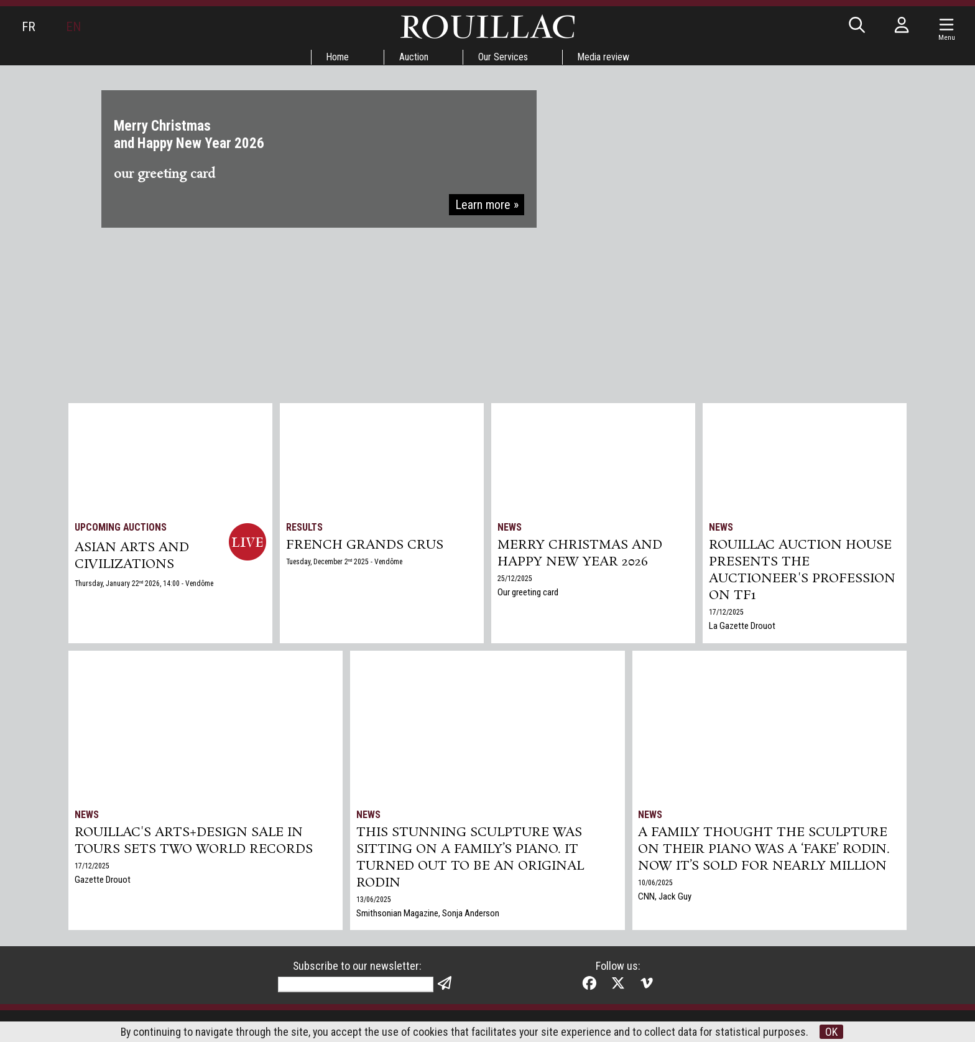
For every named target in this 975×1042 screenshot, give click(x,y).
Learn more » (487, 206)
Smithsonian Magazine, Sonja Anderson (427, 915)
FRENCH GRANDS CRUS (365, 545)
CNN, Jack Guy (665, 898)
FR (28, 26)
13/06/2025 (373, 902)
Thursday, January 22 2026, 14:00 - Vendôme (145, 584)
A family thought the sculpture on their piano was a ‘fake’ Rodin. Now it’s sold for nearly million (765, 850)
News (509, 527)
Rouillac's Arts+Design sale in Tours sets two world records (194, 841)
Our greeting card (527, 593)
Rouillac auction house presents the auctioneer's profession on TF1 (802, 572)
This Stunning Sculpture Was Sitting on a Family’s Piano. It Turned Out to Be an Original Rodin (470, 859)
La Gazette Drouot (742, 628)
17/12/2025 (726, 614)
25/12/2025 (514, 579)
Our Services (504, 57)
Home (337, 57)
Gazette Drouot (103, 880)
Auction (413, 57)
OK (832, 1031)
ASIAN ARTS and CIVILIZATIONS (132, 556)
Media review (605, 57)
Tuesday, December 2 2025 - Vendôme (346, 562)
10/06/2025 (656, 884)
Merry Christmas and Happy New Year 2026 (580, 554)
